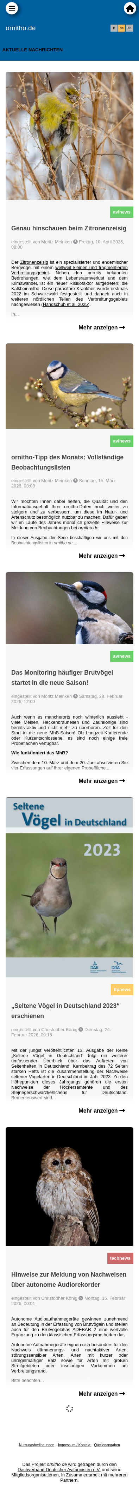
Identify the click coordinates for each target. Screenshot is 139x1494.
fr (114, 28)
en (129, 28)
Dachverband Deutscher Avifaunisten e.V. (59, 1469)
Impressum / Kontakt (74, 1445)
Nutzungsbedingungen (36, 1445)
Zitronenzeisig (34, 262)
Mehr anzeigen (101, 327)
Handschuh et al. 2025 (65, 304)
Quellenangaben (107, 1445)
